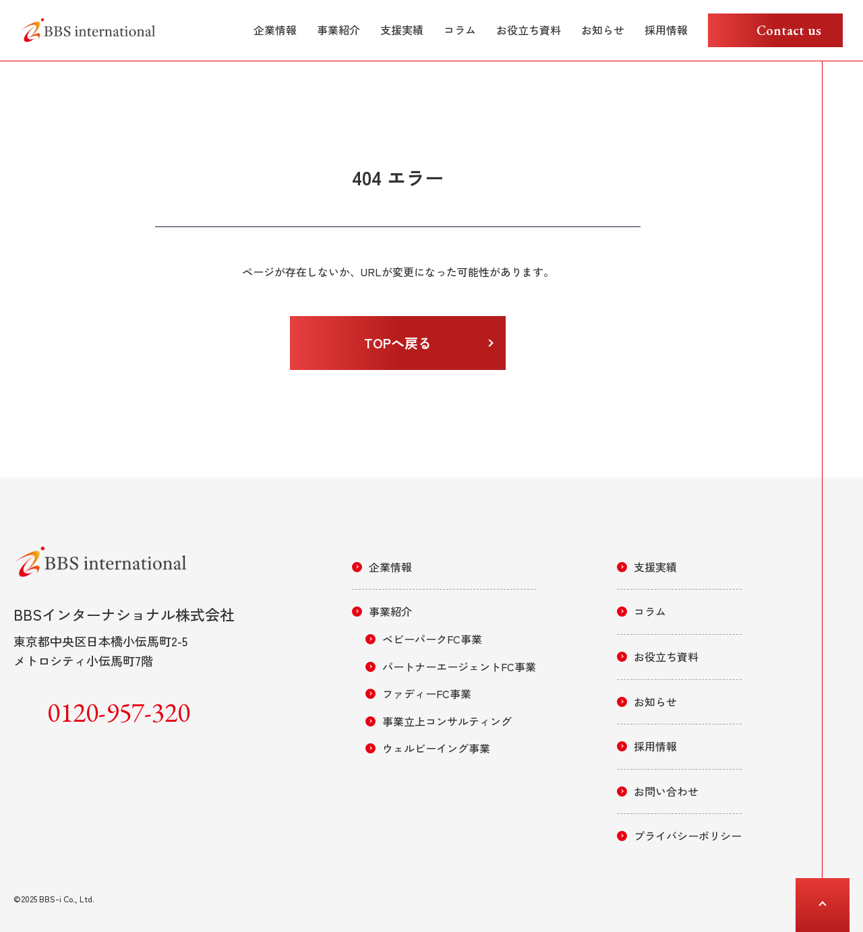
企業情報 (275, 30)
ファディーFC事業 (426, 693)
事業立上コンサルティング (447, 721)
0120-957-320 (118, 712)
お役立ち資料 (528, 30)
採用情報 (666, 30)
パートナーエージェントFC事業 (459, 666)
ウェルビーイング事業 (436, 748)
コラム (460, 30)
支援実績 (401, 30)
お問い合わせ (666, 791)
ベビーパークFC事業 (432, 639)
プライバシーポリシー (688, 836)
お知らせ (602, 30)
